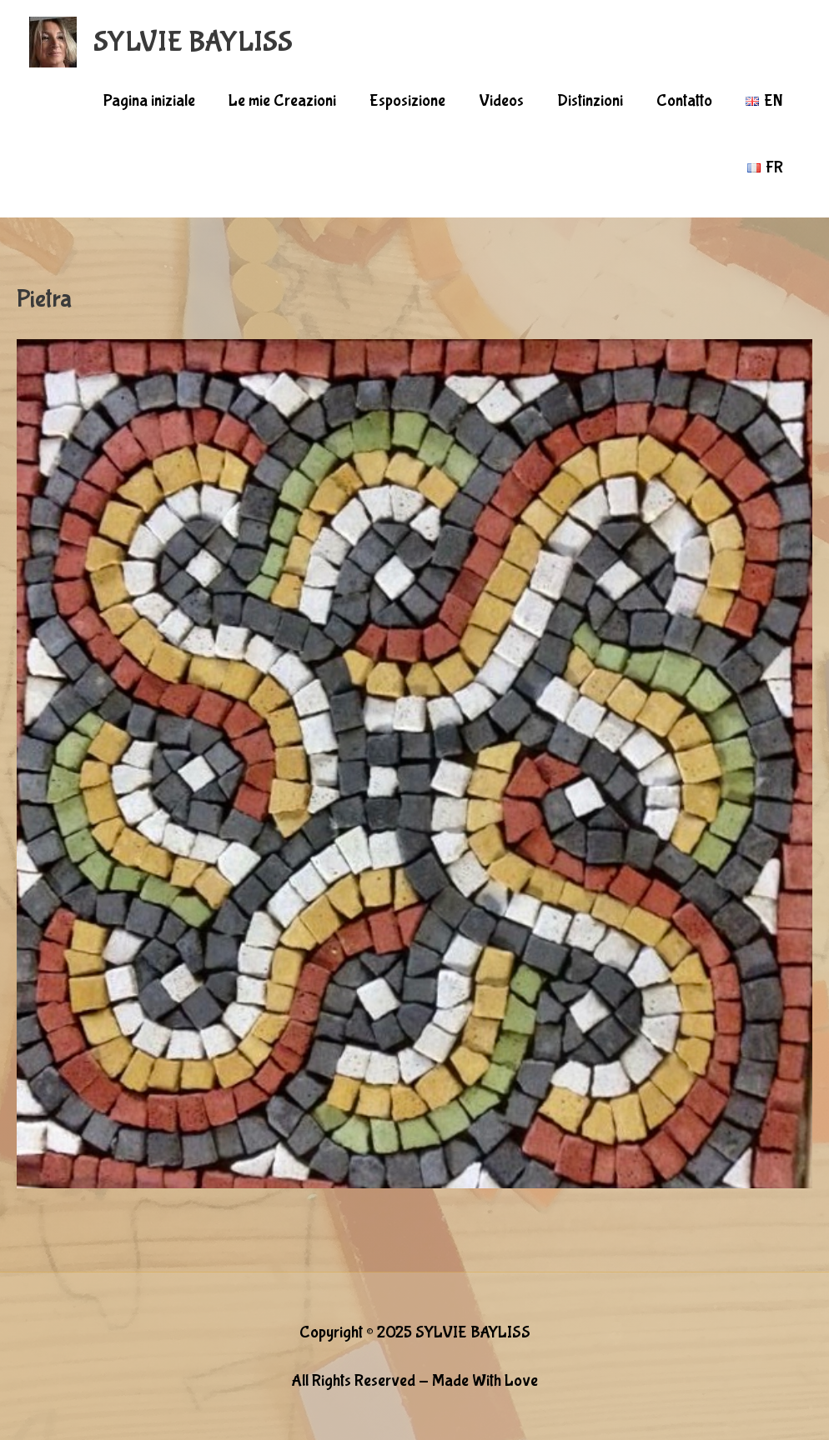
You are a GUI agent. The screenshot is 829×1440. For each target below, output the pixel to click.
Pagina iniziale (149, 100)
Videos (501, 100)
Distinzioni (590, 100)
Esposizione (407, 100)
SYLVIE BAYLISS (193, 42)
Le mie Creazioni (282, 100)
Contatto (684, 100)
